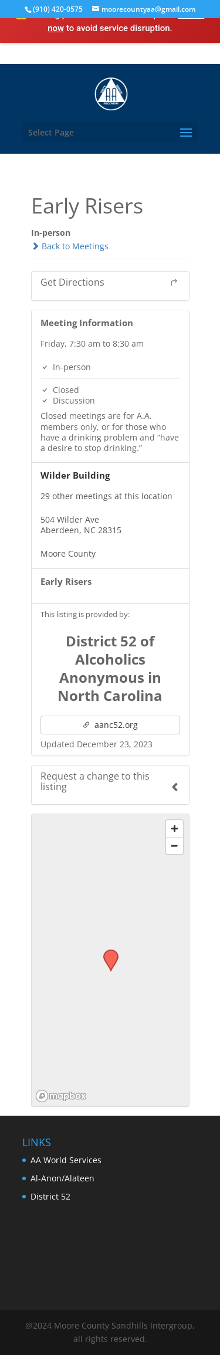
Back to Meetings (70, 246)
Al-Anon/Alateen (62, 1178)
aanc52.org (110, 724)
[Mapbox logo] (61, 1096)
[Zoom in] (174, 828)
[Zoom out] (174, 845)
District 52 (50, 1196)
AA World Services (66, 1160)
